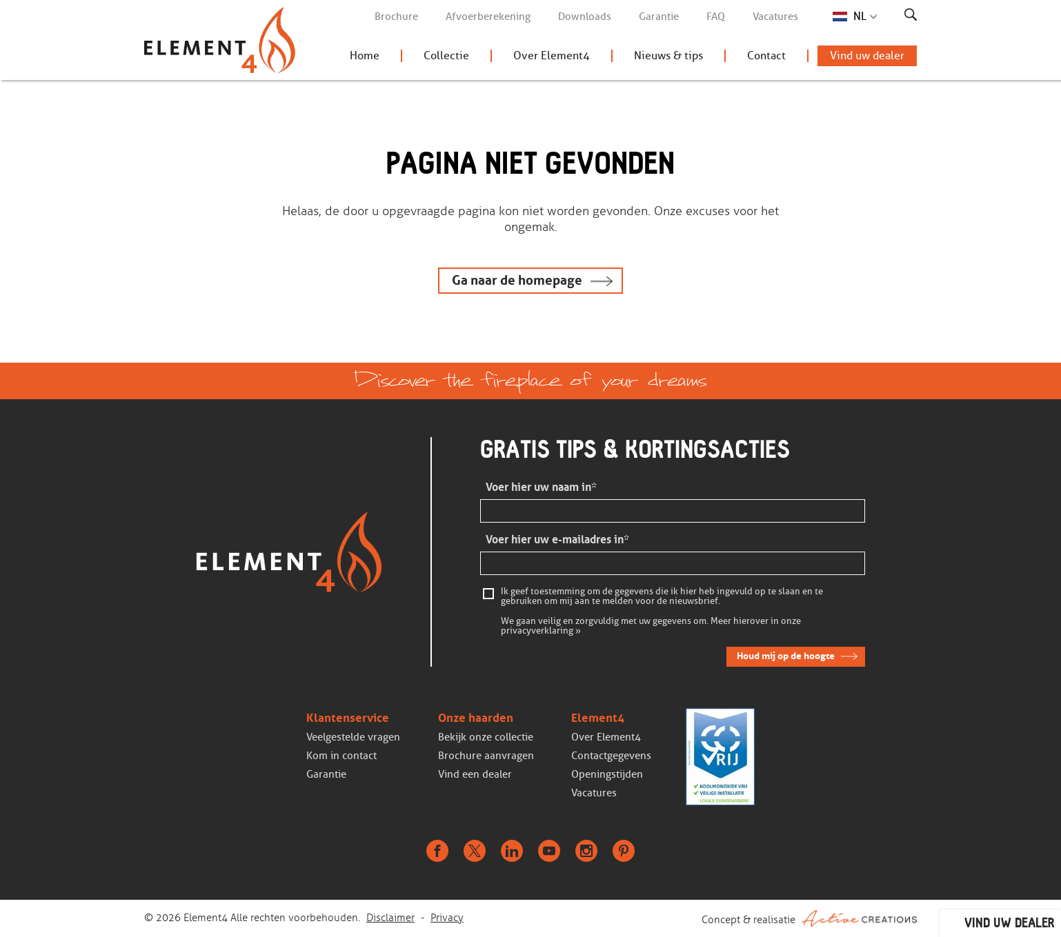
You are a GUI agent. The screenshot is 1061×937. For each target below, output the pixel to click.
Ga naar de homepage (517, 280)
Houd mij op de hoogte (786, 655)
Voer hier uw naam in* (541, 487)
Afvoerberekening (488, 16)
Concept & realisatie (809, 918)
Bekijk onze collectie (485, 737)
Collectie (446, 55)
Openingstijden (607, 774)
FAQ (715, 16)
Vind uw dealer (867, 55)
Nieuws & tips (668, 55)
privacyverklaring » (541, 631)
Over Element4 (551, 55)
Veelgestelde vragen (353, 737)
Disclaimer (390, 917)
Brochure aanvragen (486, 755)
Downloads (584, 16)
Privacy (447, 917)
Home (364, 55)
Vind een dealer (475, 774)
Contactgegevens (611, 755)
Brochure (396, 16)
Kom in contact (341, 755)
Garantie (659, 16)
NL (859, 16)
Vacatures (775, 16)
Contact (766, 55)
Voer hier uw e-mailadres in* (557, 539)
